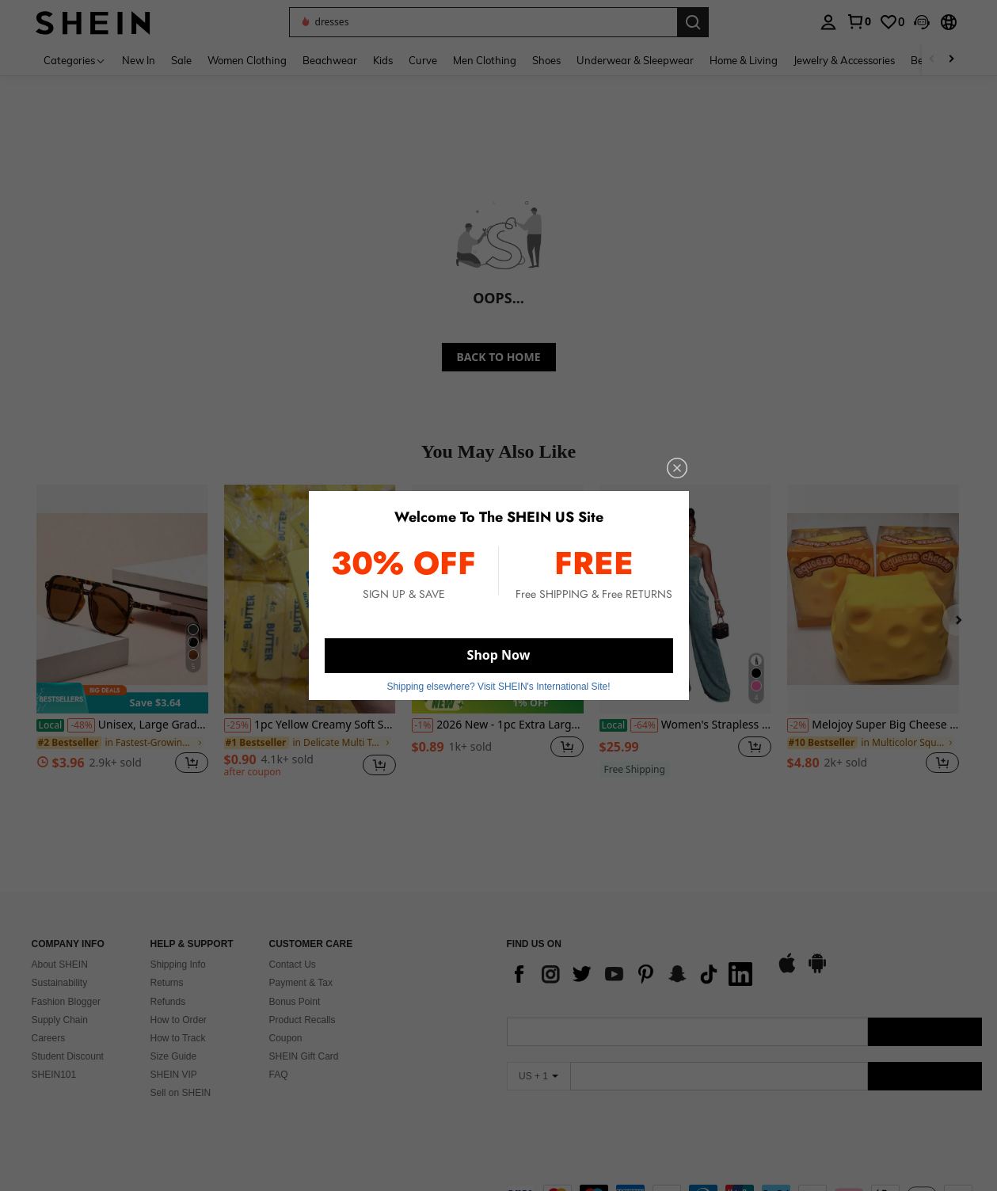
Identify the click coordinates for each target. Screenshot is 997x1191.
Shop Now (499, 655)
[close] (677, 468)
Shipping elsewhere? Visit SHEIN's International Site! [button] (498, 686)
